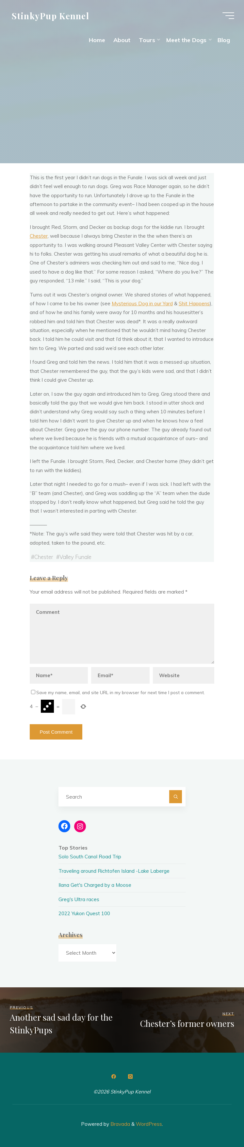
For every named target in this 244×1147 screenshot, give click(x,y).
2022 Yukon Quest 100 (84, 913)
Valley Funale (75, 557)
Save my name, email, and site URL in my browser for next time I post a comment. (118, 692)
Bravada (119, 1124)
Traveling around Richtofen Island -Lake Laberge (114, 871)
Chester (39, 236)
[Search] (175, 796)
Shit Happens (194, 303)
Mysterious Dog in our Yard (142, 303)
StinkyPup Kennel (50, 15)
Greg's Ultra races (78, 899)
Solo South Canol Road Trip (89, 856)
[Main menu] (228, 15)
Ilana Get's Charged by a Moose (94, 885)
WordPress (149, 1124)
